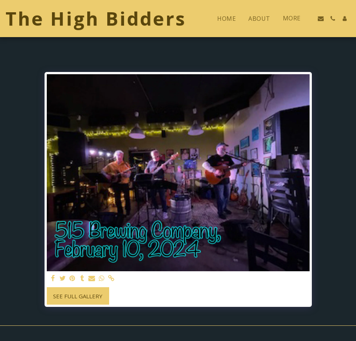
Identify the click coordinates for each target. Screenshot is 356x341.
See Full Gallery (77, 296)
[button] (320, 19)
